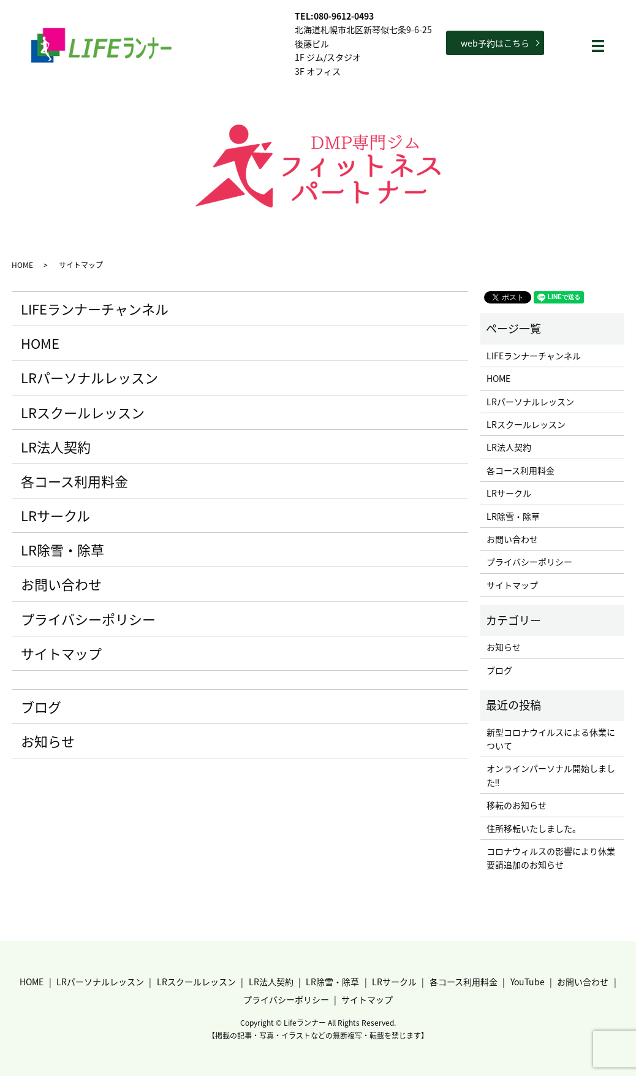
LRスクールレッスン (83, 412)
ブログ (41, 706)
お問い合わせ (61, 584)
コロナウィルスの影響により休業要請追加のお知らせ (550, 858)
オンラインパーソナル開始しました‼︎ (550, 775)
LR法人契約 (56, 447)
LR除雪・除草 (62, 550)
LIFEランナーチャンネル (94, 309)
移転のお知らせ (516, 805)
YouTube (527, 981)
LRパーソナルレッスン (89, 377)
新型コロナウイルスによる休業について (550, 739)
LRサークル (55, 515)
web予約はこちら (495, 43)
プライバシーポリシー (88, 619)
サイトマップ (61, 653)
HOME (22, 264)
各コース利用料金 (74, 481)
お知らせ (48, 741)
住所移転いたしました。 (533, 828)
